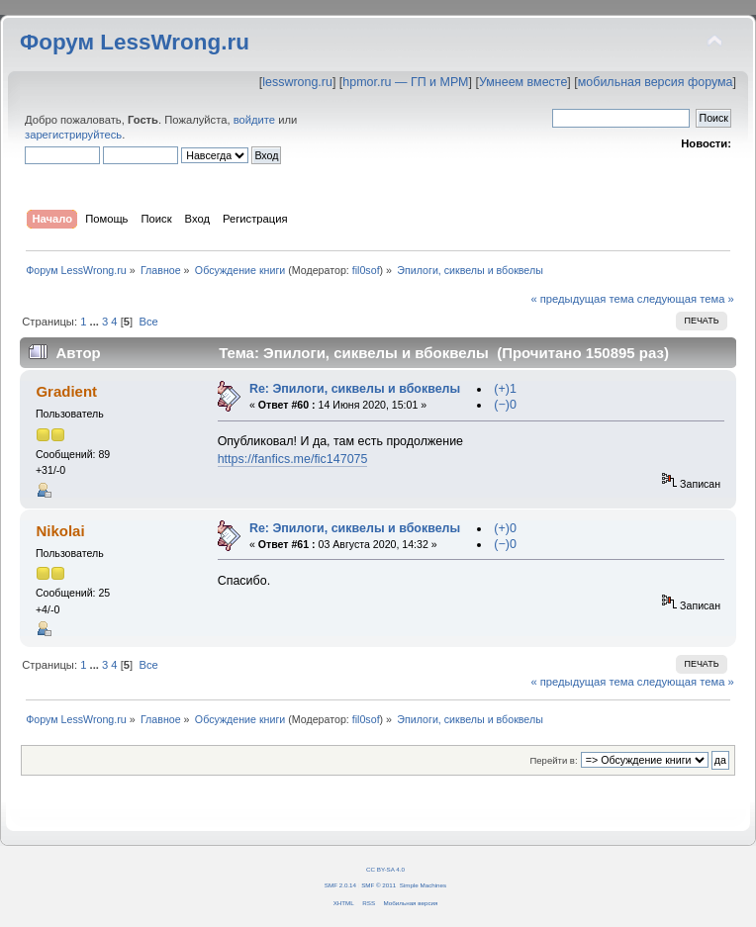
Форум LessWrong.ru (134, 42)
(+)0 (505, 528)
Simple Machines (423, 884)
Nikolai (60, 530)
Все (148, 321)
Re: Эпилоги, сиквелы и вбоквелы (354, 389)
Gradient (66, 391)
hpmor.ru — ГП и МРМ (405, 82)
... (96, 321)
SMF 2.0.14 (340, 884)
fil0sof (366, 270)
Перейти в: (553, 760)
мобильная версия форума (655, 82)
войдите (254, 120)
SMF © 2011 (378, 884)
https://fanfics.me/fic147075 (293, 459)
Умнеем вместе (523, 82)
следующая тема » (685, 299)
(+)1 (505, 389)
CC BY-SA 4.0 (385, 869)
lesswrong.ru (297, 82)
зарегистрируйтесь (73, 134)
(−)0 (505, 405)
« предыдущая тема (581, 299)
